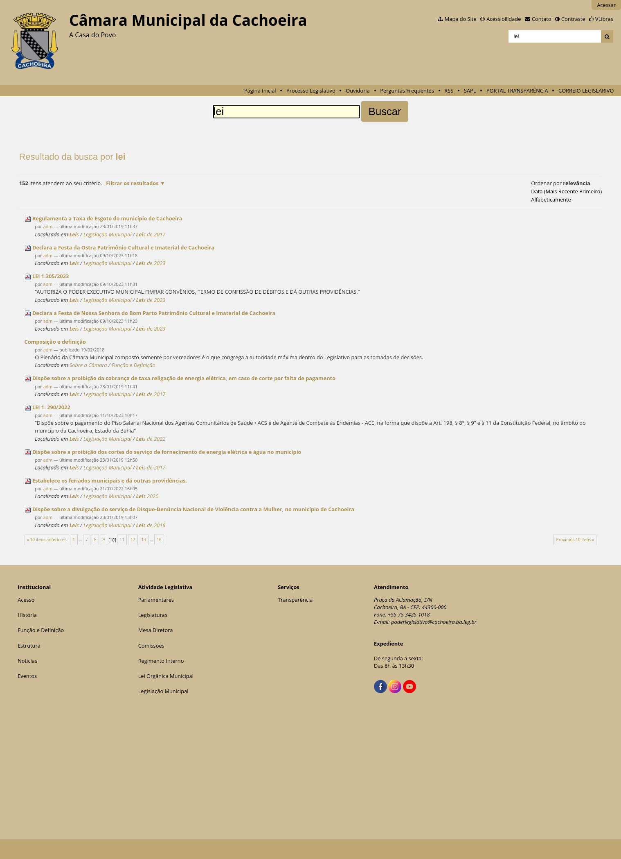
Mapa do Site (461, 19)
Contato (541, 19)
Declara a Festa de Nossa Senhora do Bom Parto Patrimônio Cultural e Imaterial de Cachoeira (153, 313)
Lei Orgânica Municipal (166, 676)
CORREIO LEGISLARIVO (586, 90)
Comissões (151, 645)
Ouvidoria (358, 90)
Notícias (27, 660)
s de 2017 (151, 234)
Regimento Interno (161, 660)
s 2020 (147, 496)
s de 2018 (151, 525)
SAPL (470, 90)
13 (144, 539)
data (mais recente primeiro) (566, 191)
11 (121, 539)
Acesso (26, 599)
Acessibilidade (503, 19)
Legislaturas (152, 615)
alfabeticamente (551, 199)
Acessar (606, 5)
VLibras (604, 19)
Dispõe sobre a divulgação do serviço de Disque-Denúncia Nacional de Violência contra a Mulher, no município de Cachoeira (193, 509)
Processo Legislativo (310, 90)
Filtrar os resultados (132, 183)
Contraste (573, 19)
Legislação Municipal (107, 234)
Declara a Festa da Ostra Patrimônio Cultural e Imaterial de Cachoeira (123, 247)
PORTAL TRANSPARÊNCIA (517, 90)
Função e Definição (133, 365)
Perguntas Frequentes (407, 90)
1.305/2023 (50, 276)
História (27, 615)
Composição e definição (55, 341)
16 (159, 539)
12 (132, 539)
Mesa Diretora (155, 630)
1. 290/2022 (51, 407)
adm (48, 226)
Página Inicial (260, 90)
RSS (448, 90)
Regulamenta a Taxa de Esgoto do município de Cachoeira (107, 218)
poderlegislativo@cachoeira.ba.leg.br (434, 622)
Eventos (27, 676)
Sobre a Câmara (88, 365)
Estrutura (29, 645)
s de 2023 (151, 263)
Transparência (295, 599)
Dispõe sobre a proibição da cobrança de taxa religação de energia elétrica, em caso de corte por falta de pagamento (183, 378)
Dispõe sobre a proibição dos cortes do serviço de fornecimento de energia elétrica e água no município (167, 452)
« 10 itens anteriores (47, 539)
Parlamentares (156, 599)
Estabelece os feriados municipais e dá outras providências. (109, 480)
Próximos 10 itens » (575, 539)
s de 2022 (151, 438)
